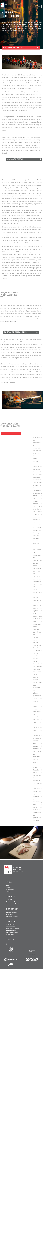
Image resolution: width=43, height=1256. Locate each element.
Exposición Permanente (11, 912)
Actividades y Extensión (12, 932)
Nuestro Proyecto (10, 924)
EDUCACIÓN (10, 921)
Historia (8, 887)
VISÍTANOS (10, 940)
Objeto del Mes (9, 914)
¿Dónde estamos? (10, 943)
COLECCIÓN (10, 897)
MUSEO (9, 882)
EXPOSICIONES (12, 909)
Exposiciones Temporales (12, 916)
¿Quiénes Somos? (10, 889)
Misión (7, 885)
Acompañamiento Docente (12, 928)
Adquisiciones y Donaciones (12, 901)
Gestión (8, 891)
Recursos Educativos (11, 930)
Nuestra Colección (10, 899)
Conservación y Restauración (13, 903)
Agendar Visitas (10, 934)
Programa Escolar (10, 926)
